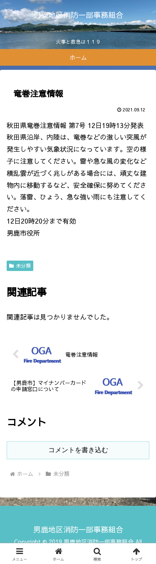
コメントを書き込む (78, 449)
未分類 (20, 265)
